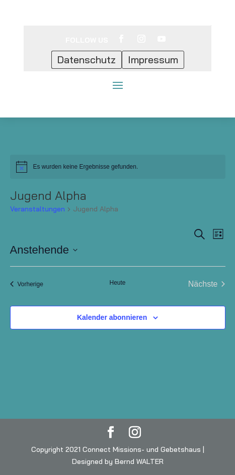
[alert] (117, 167)
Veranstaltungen (37, 208)
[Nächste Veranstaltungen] (206, 284)
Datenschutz (86, 59)
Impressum (153, 59)
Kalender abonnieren (112, 317)
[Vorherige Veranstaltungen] (26, 284)
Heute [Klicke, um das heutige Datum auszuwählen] (117, 282)
